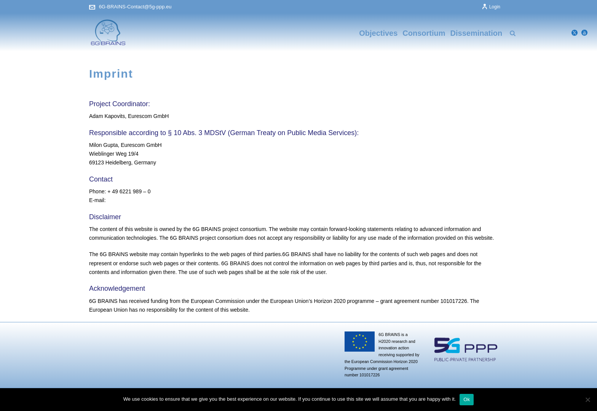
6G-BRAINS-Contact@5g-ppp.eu (135, 7)
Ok (466, 399)
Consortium (423, 33)
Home (474, 92)
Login (491, 7)
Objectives (378, 33)
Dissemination (476, 33)
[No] (587, 399)
